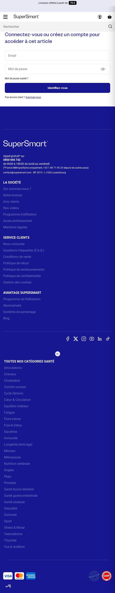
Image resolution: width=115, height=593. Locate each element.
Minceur (9, 451)
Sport (8, 521)
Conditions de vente (17, 257)
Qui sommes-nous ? (17, 189)
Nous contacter (14, 244)
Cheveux (10, 374)
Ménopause (12, 457)
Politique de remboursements (23, 269)
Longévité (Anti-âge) (18, 444)
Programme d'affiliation (19, 214)
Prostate (10, 483)
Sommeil (10, 515)
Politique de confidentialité (22, 276)
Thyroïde (10, 540)
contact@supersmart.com (17, 172)
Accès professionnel (17, 221)
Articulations (13, 368)
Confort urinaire (15, 387)
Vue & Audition (14, 547)
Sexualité (10, 508)
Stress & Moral (14, 527)
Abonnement (12, 305)
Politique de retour (16, 263)
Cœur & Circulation (17, 400)
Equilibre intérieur (16, 406)
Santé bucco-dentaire (19, 489)
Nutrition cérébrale (17, 464)
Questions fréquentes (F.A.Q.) (23, 250)
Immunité (10, 438)
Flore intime (12, 419)
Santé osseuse (14, 502)
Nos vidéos (11, 208)
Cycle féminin (13, 393)
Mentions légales (15, 227)
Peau (7, 476)
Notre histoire (12, 195)
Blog (6, 318)
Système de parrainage (19, 312)
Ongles (9, 470)
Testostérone (13, 534)
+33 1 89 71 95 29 (53, 167)
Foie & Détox (13, 425)
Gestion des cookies (17, 282)
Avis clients (11, 202)
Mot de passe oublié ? (16, 78)
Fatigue (9, 412)
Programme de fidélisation (21, 299)
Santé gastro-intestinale (20, 496)
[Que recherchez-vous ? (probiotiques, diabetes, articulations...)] (57, 27)
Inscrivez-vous (33, 97)
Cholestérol (12, 380)
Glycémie (10, 432)
